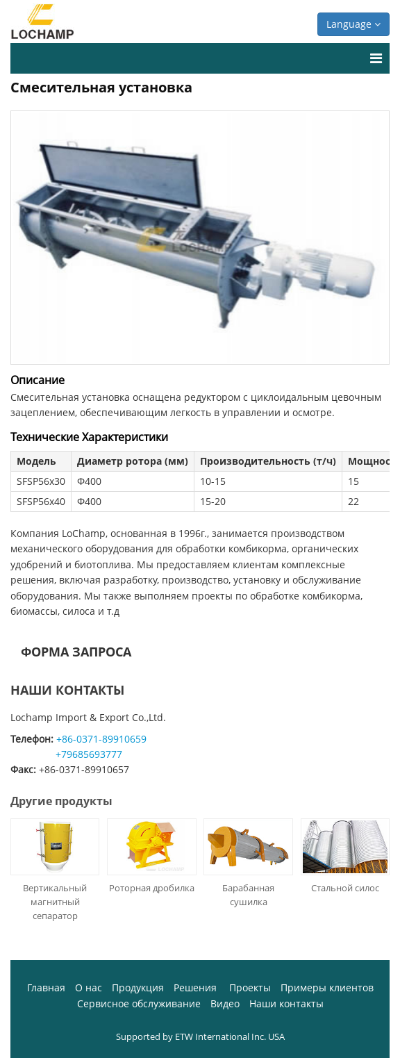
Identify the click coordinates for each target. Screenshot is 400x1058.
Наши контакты (67, 689)
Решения (196, 987)
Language (353, 24)
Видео (225, 1003)
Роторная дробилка (151, 888)
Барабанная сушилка (248, 895)
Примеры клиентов (327, 987)
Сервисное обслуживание (139, 1003)
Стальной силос (345, 888)
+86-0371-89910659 (101, 738)
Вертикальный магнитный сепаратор (55, 902)
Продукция (138, 987)
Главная (46, 987)
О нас (88, 987)
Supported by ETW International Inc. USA (200, 1036)
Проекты (250, 987)
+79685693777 (89, 754)
